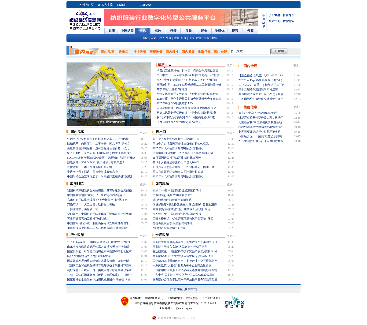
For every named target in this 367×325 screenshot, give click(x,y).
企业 (161, 38)
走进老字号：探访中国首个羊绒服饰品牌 (92, 171)
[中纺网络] (176, 289)
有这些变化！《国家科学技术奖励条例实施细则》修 (185, 251)
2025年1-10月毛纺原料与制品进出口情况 (178, 176)
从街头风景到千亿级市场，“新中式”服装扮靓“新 (187, 112)
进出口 (123, 52)
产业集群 (274, 15)
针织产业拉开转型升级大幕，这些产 (261, 117)
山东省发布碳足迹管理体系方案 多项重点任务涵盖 (98, 246)
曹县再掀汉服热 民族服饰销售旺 (173, 223)
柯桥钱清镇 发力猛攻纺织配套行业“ (261, 127)
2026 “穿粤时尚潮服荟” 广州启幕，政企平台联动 (187, 80)
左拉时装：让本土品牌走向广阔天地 (89, 167)
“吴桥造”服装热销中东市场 (169, 228)
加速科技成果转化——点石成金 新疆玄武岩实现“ (97, 228)
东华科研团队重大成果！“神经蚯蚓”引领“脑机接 (97, 200)
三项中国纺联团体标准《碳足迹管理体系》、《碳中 (99, 274)
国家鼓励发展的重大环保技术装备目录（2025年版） (99, 260)
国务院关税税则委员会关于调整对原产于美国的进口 (185, 242)
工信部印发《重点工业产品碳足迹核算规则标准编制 (185, 270)
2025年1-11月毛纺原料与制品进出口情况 (178, 148)
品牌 (168, 38)
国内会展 (220, 52)
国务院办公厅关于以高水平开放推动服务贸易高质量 (185, 279)
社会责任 (288, 15)
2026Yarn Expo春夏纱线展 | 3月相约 (260, 80)
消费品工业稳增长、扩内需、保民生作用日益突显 (187, 70)
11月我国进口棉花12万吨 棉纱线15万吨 (177, 157)
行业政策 (139, 52)
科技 (184, 38)
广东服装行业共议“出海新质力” (172, 195)
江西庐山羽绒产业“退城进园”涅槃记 (179, 122)
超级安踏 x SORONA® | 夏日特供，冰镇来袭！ (96, 162)
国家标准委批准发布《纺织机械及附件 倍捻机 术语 (98, 279)
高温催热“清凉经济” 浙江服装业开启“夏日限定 (181, 209)
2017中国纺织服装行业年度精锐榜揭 (261, 141)
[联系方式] (190, 289)
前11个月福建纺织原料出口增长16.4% (176, 162)
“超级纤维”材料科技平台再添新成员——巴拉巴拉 (98, 139)
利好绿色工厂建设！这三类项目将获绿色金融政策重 (99, 270)
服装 (206, 38)
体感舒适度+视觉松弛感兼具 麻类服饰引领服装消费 (185, 204)
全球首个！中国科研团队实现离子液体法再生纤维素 (99, 214)
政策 (199, 38)
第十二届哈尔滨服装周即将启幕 (258, 89)
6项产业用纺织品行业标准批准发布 (89, 256)
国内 (146, 38)
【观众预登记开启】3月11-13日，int (261, 75)
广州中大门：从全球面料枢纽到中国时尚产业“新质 (188, 75)
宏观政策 (155, 52)
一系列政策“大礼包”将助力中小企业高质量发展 (182, 265)
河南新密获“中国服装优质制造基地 (260, 122)
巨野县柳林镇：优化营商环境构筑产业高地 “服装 (183, 218)
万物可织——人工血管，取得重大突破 (91, 204)
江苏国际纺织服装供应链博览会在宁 (261, 99)
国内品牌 (107, 52)
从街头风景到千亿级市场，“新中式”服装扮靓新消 (187, 94)
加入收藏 (107, 4)
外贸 (176, 38)
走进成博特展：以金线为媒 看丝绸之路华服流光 (186, 108)
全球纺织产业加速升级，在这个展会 (261, 94)
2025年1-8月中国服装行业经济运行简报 (177, 190)
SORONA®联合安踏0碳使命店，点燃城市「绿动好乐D (101, 157)
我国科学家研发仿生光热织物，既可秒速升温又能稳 (99, 190)
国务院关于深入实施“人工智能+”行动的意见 (180, 246)
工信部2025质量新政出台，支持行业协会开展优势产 (185, 260)
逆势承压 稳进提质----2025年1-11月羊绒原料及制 (183, 153)
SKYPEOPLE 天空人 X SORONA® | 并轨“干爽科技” (99, 153)
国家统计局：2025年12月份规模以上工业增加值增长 (189, 84)
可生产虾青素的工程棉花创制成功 (88, 218)
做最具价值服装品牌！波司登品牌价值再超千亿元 (98, 148)
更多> (230, 65)
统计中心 (274, 21)
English (121, 4)
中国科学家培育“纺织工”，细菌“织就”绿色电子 (96, 195)
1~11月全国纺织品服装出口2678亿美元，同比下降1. (185, 167)
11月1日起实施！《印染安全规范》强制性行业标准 (98, 242)
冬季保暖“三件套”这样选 (172, 89)
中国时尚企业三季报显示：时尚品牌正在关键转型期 (99, 176)
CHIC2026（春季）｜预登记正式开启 (262, 84)
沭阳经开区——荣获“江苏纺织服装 (260, 136)
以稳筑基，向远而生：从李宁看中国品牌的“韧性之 (98, 143)
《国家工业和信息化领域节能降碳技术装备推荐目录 (99, 265)
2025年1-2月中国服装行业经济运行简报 (177, 214)
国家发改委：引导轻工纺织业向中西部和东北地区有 (99, 251)
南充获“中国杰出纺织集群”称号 (258, 113)
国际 (153, 38)
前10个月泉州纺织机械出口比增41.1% (176, 139)
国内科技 (172, 52)
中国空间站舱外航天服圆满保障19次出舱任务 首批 (98, 223)
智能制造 (288, 21)
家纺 (214, 38)
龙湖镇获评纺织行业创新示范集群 (260, 131)
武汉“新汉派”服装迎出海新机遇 (172, 200)
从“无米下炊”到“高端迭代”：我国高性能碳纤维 (186, 117)
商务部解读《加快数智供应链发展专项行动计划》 (183, 256)
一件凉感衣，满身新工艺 (82, 209)
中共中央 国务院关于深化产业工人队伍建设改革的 (184, 274)
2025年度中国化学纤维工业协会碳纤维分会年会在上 (189, 98)
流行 (191, 38)
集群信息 (204, 52)
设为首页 (88, 4)
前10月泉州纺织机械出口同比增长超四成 (178, 171)
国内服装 (188, 52)
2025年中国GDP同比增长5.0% (175, 103)
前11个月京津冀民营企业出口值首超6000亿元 (181, 143)
